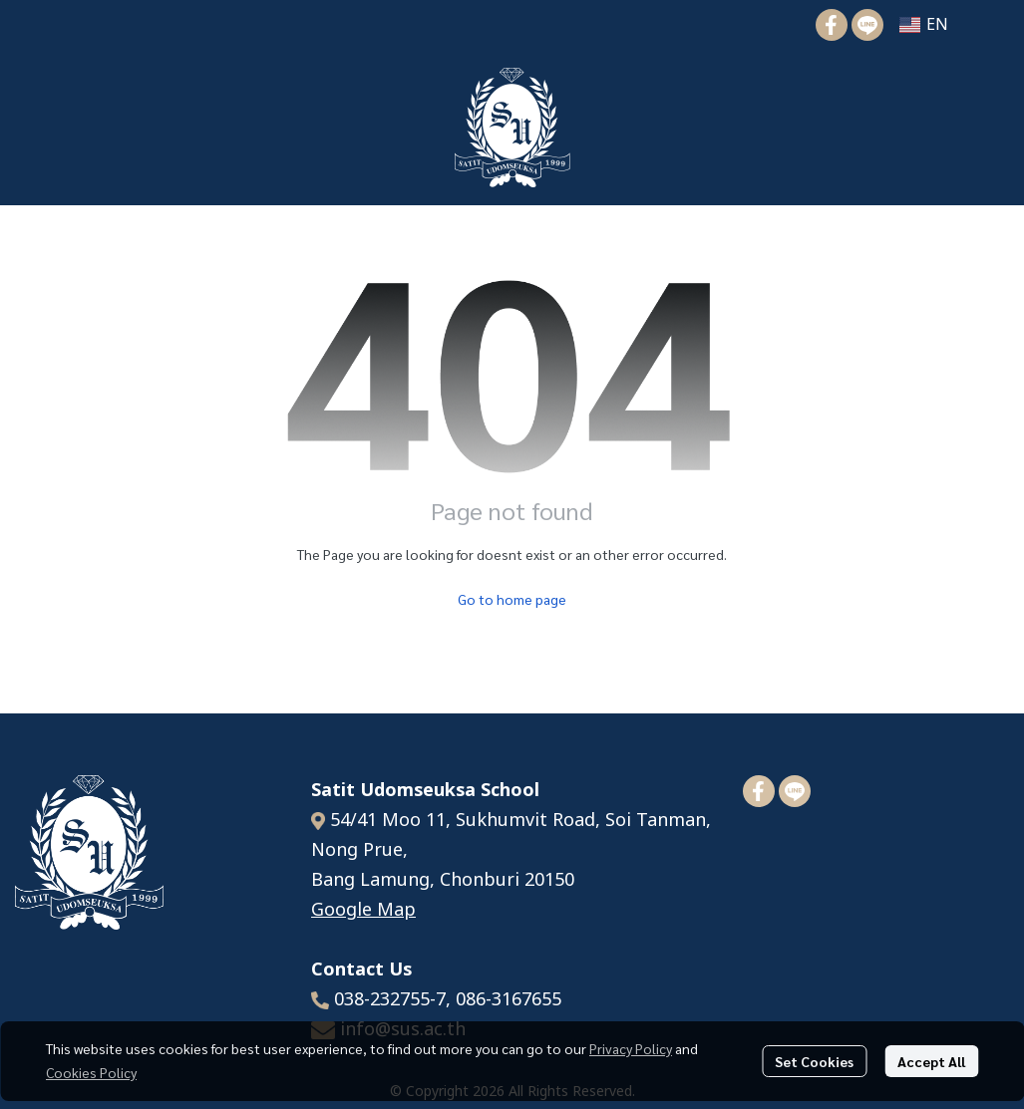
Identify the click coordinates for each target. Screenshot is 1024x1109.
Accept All (931, 1061)
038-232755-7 (390, 999)
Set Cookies (814, 1061)
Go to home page (512, 599)
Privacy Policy (630, 1048)
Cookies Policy (91, 1072)
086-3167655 (508, 999)
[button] (923, 25)
